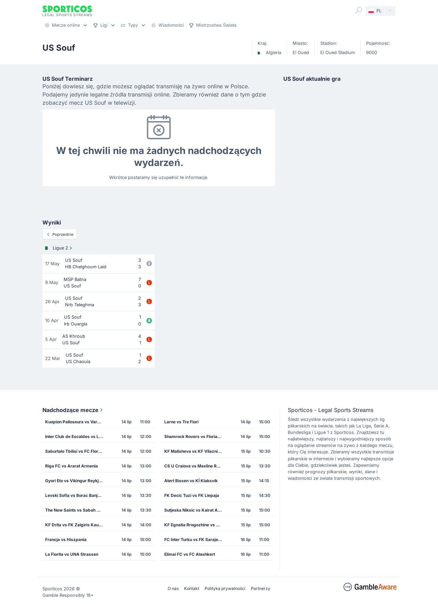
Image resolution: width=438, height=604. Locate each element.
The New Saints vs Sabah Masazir (76, 510)
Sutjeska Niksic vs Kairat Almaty (195, 510)
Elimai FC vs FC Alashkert (189, 554)
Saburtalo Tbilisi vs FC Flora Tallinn (76, 451)
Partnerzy (260, 588)
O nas (173, 588)
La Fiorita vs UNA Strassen (71, 554)
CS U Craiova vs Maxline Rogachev (195, 465)
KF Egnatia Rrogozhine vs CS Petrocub (195, 524)
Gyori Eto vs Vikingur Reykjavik (76, 480)
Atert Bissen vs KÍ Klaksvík (191, 480)
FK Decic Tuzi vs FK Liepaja (191, 495)
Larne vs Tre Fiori (181, 421)
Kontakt (191, 588)
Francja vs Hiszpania (66, 539)
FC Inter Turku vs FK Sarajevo (193, 539)
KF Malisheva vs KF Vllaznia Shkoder (195, 451)
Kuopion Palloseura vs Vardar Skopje (76, 421)
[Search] (359, 10)
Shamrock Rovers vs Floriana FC (195, 436)
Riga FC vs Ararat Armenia (71, 465)
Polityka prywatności (225, 588)
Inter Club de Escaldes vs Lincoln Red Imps (76, 436)
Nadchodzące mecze (73, 410)
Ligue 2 (59, 248)
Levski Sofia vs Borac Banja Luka (76, 495)
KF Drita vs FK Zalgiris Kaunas (75, 524)
